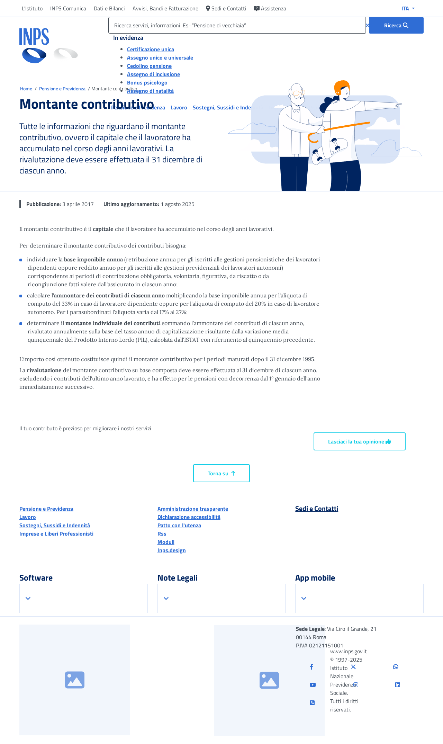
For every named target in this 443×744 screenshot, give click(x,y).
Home (26, 88)
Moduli (165, 542)
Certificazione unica (150, 49)
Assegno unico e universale (160, 57)
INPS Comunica (68, 8)
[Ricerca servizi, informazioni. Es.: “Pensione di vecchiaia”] (236, 25)
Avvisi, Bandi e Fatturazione (165, 8)
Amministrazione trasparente (192, 508)
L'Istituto (32, 8)
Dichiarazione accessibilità (188, 517)
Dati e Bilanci (109, 8)
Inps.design (171, 550)
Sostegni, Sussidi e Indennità (54, 525)
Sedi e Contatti (226, 8)
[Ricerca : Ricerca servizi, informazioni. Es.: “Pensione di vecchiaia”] (396, 25)
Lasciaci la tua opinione (359, 441)
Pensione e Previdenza (63, 88)
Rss (161, 533)
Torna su (221, 473)
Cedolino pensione (149, 66)
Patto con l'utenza (179, 525)
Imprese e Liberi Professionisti (56, 533)
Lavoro (27, 517)
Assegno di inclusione (153, 74)
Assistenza (270, 8)
